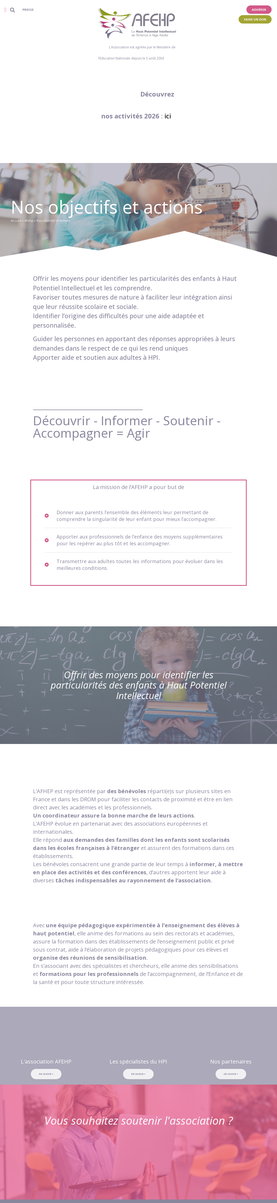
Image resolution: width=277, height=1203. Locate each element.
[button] (5, 9)
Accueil (16, 220)
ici (167, 115)
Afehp (29, 220)
